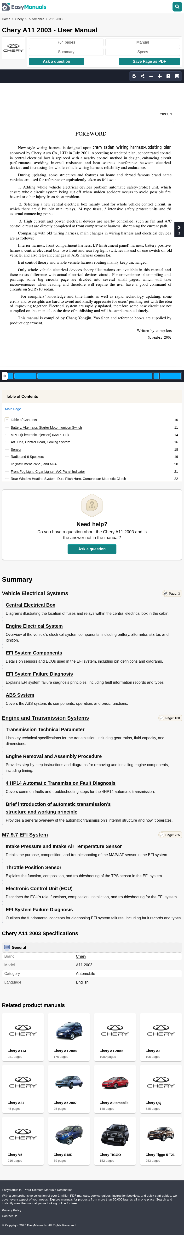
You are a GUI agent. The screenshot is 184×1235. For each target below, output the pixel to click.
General (15, 947)
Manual (142, 42)
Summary (66, 52)
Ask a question (56, 61)
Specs (142, 52)
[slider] (5, 376)
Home (6, 19)
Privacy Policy (11, 1210)
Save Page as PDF (149, 61)
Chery (19, 19)
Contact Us (9, 1216)
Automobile (36, 19)
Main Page (13, 409)
